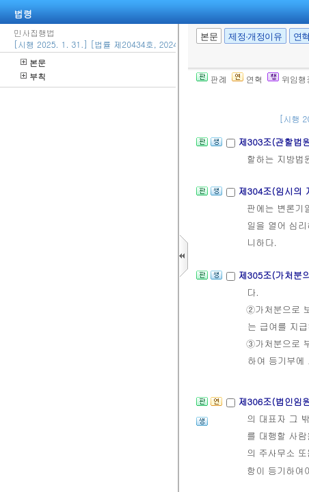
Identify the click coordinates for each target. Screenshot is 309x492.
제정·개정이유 (255, 36)
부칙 (33, 76)
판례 (211, 79)
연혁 (247, 79)
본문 (33, 62)
